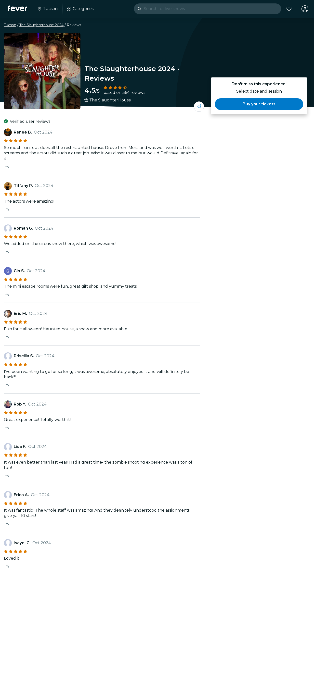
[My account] (304, 8)
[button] (259, 104)
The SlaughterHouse (110, 100)
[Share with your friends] (199, 106)
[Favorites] (288, 8)
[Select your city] (47, 9)
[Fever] (17, 8)
